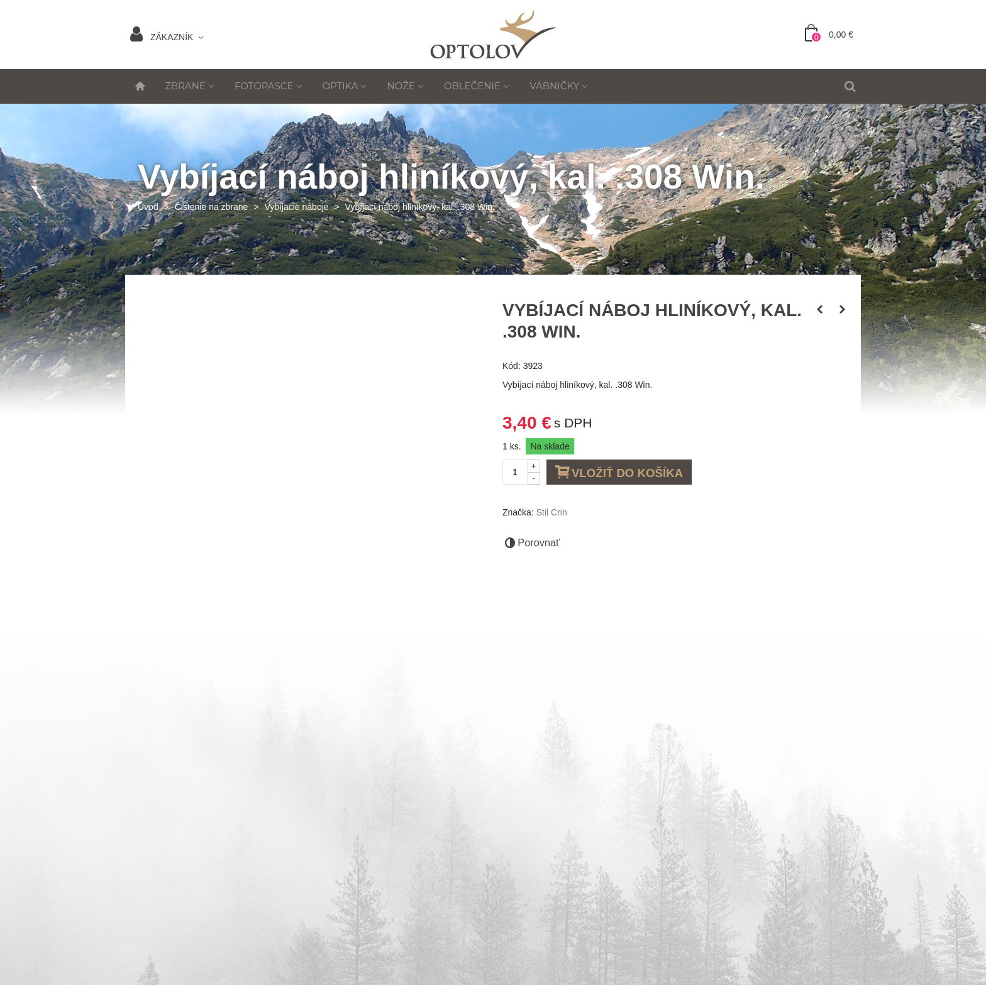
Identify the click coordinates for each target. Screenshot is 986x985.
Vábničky (554, 86)
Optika (340, 86)
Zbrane (185, 86)
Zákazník (162, 37)
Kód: (511, 366)
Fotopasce (264, 86)
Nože (400, 86)
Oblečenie (472, 86)
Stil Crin (551, 512)
